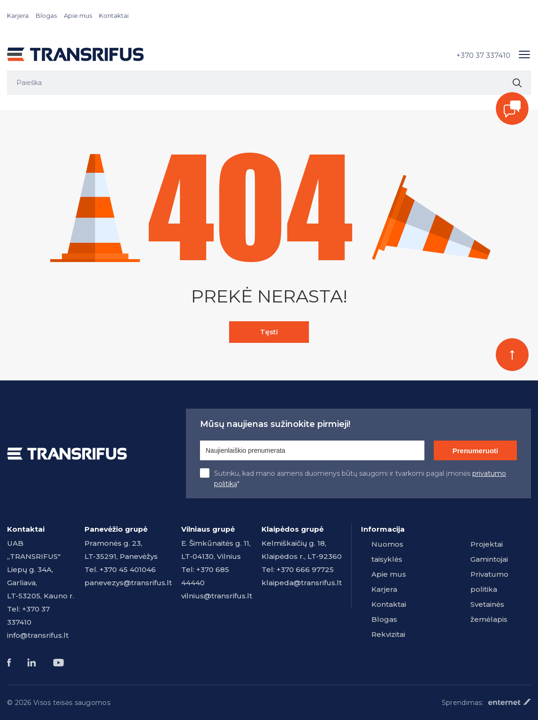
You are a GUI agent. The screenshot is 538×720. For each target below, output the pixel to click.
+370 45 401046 (128, 569)
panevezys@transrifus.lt (128, 582)
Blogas (46, 15)
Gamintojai (489, 559)
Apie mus (78, 15)
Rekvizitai (388, 634)
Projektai (486, 544)
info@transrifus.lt (38, 635)
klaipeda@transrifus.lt (301, 582)
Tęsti (269, 331)
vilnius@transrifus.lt (216, 595)
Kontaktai (114, 15)
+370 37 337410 (483, 55)
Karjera (18, 15)
